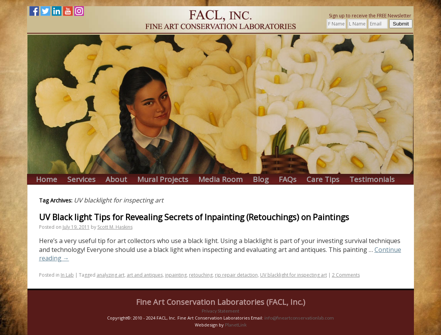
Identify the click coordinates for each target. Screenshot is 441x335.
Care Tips (322, 179)
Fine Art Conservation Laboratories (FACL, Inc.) (220, 302)
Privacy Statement (220, 311)
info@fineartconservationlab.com (299, 318)
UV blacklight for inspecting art (293, 275)
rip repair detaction (236, 275)
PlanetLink (236, 325)
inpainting (176, 275)
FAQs (287, 179)
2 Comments (346, 275)
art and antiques (145, 275)
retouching (201, 275)
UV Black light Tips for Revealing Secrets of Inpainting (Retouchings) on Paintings (194, 217)
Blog (261, 179)
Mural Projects (162, 179)
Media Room (220, 179)
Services (81, 179)
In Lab (67, 275)
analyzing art (110, 275)
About (116, 179)
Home (46, 179)
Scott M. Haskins (115, 227)
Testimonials (372, 179)
